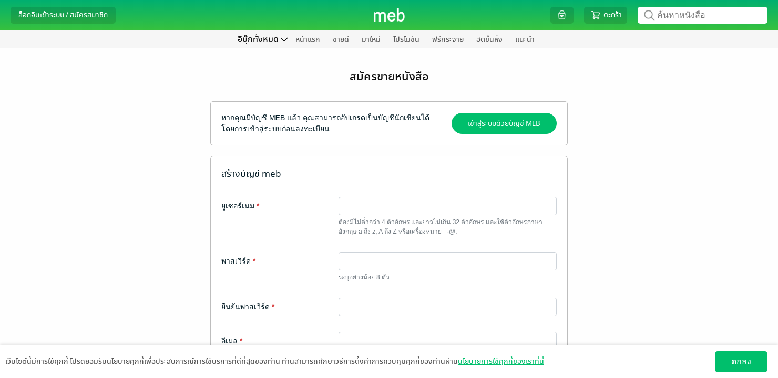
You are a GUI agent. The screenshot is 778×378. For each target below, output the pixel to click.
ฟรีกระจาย (448, 39)
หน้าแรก (307, 39)
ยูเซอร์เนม (240, 206)
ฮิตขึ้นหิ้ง (489, 39)
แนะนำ (525, 39)
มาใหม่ (371, 39)
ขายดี (341, 39)
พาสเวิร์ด (238, 261)
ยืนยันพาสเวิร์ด (247, 306)
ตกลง (741, 361)
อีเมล (231, 341)
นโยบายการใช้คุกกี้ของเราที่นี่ (501, 361)
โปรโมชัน (406, 39)
